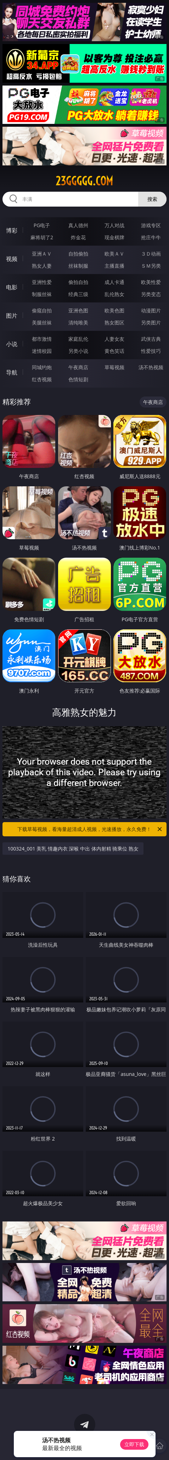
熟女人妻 (42, 265)
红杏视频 (42, 379)
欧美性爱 (151, 282)
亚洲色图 (78, 310)
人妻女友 (114, 338)
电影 (11, 287)
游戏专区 (151, 225)
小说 (11, 344)
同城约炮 (42, 367)
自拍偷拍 (78, 253)
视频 (11, 259)
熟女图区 (114, 322)
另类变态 (151, 294)
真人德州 (78, 225)
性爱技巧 (151, 351)
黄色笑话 (114, 351)
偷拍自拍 (78, 282)
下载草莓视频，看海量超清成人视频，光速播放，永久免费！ (90, 829)
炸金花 (78, 237)
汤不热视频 (151, 367)
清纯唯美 (78, 322)
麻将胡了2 (41, 237)
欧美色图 (114, 310)
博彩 (11, 230)
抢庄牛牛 (151, 237)
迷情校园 (42, 351)
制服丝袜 (42, 294)
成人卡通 (114, 282)
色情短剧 (78, 379)
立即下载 (134, 1444)
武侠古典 (151, 338)
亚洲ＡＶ (42, 253)
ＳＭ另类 (151, 265)
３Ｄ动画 (151, 253)
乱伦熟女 (114, 294)
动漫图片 (151, 310)
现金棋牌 (114, 237)
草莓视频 (114, 367)
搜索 (152, 199)
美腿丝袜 (42, 322)
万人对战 (114, 225)
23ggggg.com (84, 181)
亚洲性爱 (42, 282)
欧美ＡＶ (114, 253)
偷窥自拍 (42, 310)
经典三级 (78, 294)
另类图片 (151, 322)
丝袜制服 (78, 265)
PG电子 (42, 225)
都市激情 (42, 338)
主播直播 (114, 265)
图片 (11, 315)
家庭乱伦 (78, 338)
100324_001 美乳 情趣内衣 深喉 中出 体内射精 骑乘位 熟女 (73, 848)
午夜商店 (78, 367)
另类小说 (78, 351)
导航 (11, 372)
